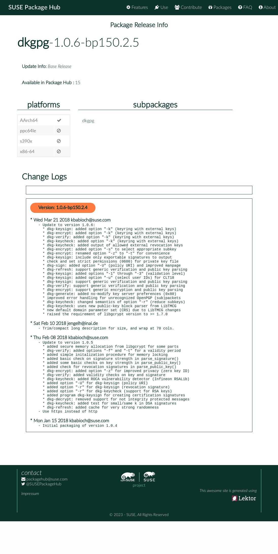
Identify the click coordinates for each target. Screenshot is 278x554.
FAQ (245, 7)
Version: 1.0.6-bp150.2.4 (62, 208)
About (267, 7)
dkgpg (33, 43)
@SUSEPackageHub (41, 517)
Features (137, 7)
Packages (220, 7)
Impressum (30, 526)
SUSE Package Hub (34, 8)
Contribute (188, 7)
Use (161, 7)
